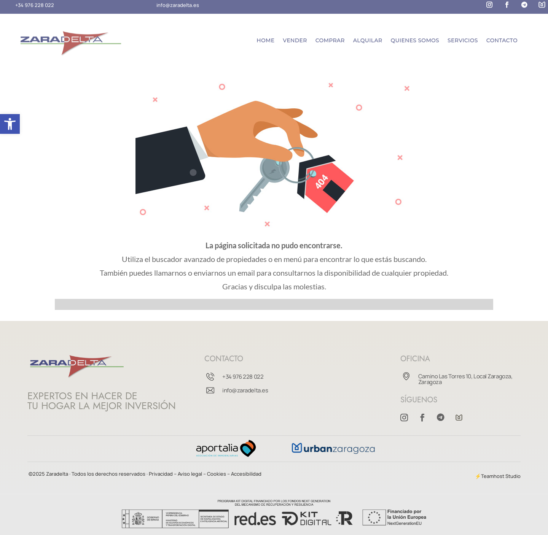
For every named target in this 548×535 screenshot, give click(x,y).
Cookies (216, 473)
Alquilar (367, 37)
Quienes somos (414, 37)
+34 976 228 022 (242, 377)
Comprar (330, 37)
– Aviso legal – (190, 473)
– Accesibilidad (244, 473)
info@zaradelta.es (245, 390)
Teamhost (492, 476)
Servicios (463, 37)
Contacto (502, 37)
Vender (295, 37)
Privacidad (161, 473)
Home (265, 37)
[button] (10, 124)
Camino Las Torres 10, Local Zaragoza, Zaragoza (465, 379)
